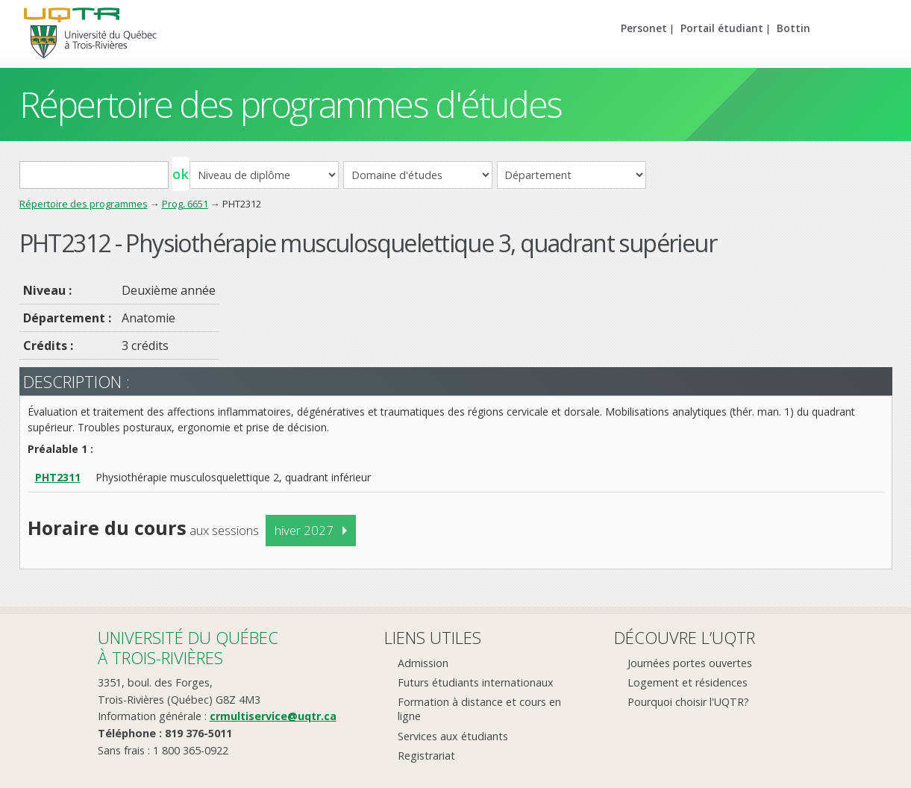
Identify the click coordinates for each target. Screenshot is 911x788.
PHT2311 (58, 477)
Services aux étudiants (453, 736)
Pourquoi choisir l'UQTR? (688, 702)
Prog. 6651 (185, 203)
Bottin (793, 28)
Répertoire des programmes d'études (290, 104)
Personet (644, 28)
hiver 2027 (304, 530)
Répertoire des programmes (83, 203)
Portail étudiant (721, 28)
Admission (423, 663)
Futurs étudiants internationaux (476, 682)
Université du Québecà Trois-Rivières (188, 647)
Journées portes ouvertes (689, 663)
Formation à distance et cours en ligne (479, 709)
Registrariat (426, 755)
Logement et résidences (687, 682)
